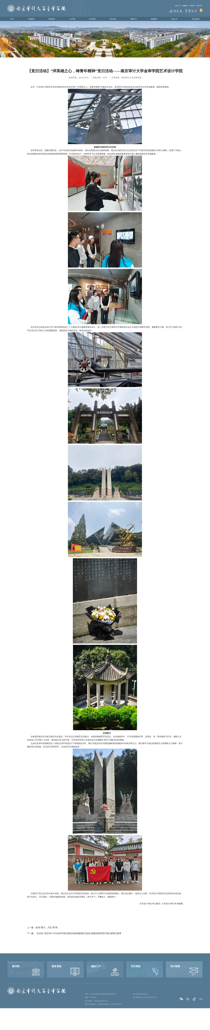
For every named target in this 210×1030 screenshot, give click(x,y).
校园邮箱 (177, 5)
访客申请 (188, 5)
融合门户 (167, 5)
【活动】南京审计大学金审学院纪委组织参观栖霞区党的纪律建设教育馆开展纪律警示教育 (78, 935)
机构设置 (52, 19)
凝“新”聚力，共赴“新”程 (47, 929)
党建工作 (132, 19)
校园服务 (152, 19)
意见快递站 (193, 19)
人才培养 (72, 19)
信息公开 (172, 19)
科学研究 (92, 19)
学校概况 (32, 19)
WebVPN (198, 5)
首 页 (13, 19)
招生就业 (112, 19)
